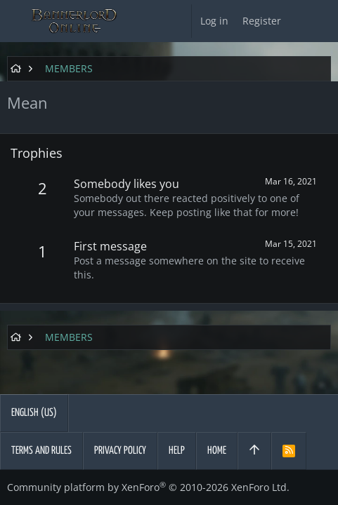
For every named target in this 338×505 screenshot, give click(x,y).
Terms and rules (41, 450)
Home (216, 450)
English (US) (34, 413)
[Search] (324, 21)
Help (177, 450)
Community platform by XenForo (148, 487)
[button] (14, 21)
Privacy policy (120, 450)
